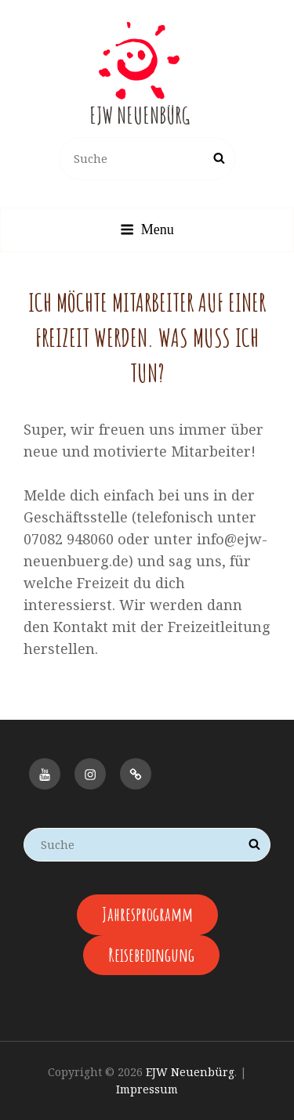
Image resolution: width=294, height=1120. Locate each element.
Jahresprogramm (147, 914)
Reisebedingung (151, 954)
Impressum (147, 1089)
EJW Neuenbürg (139, 115)
